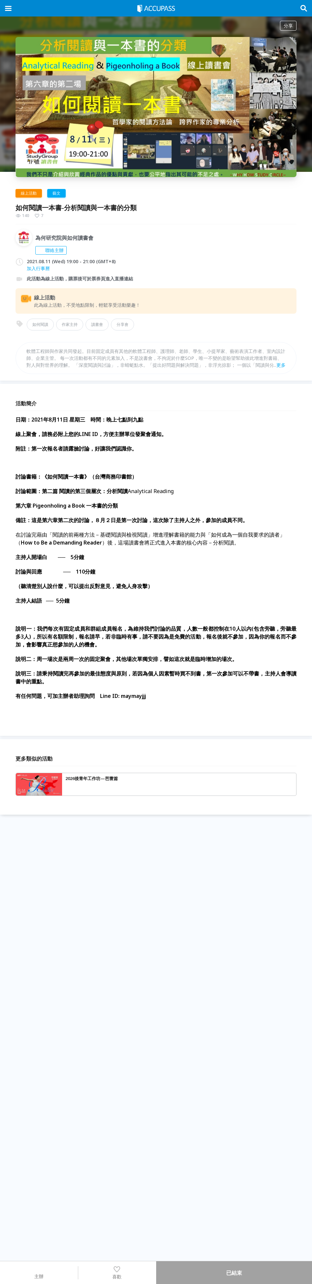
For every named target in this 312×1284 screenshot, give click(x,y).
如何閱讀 (40, 324)
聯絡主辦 (51, 250)
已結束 (234, 1272)
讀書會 (97, 324)
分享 (288, 25)
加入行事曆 (38, 268)
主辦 (39, 1272)
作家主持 (70, 324)
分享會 (122, 324)
